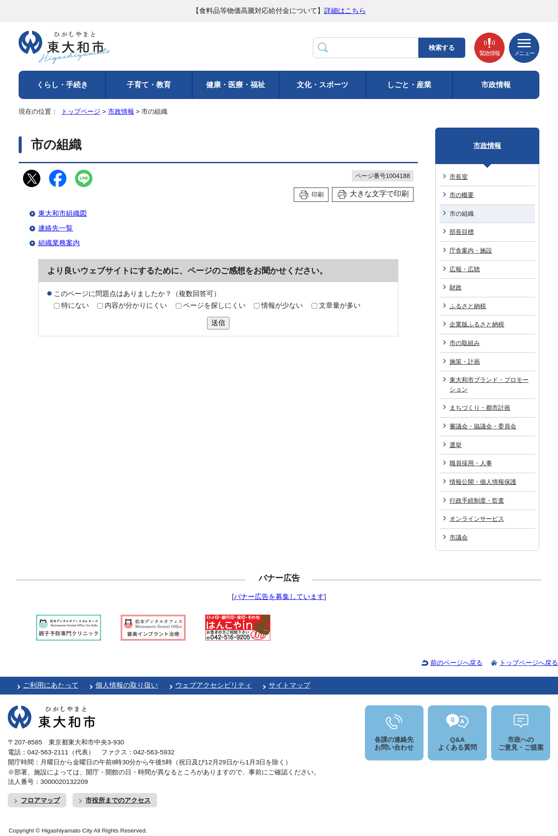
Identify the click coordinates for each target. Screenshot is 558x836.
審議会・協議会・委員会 (483, 426)
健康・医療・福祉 (235, 85)
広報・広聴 (465, 269)
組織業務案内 (59, 243)
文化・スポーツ (322, 85)
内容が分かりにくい (136, 305)
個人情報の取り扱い (126, 685)
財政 (456, 287)
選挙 (456, 444)
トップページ (80, 111)
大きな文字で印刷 (379, 194)
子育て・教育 (149, 85)
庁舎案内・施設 (471, 250)
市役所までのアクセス (118, 800)
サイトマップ (289, 685)
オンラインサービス (477, 518)
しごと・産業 (409, 85)
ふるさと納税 (468, 306)
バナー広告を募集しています (279, 596)
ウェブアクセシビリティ (213, 685)
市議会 (459, 537)
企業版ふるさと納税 (477, 324)
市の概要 (462, 194)
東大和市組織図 (62, 213)
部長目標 (462, 231)
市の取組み (465, 342)
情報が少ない (282, 305)
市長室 (459, 176)
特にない (75, 305)
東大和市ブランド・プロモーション (489, 384)
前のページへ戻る (456, 662)
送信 (218, 322)
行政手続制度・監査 (477, 500)
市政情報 (496, 85)
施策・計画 (465, 361)
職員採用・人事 (471, 463)
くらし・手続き (62, 85)
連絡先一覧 (55, 228)
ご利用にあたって (51, 685)
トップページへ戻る (528, 662)
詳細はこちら (345, 10)
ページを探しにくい (214, 305)
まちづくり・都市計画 (480, 407)
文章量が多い (340, 305)
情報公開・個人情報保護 (483, 481)
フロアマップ (40, 800)
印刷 (318, 194)
